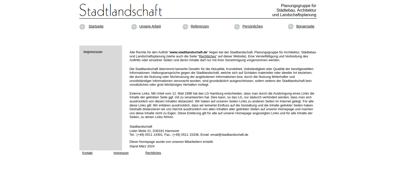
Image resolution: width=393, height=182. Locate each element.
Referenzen (200, 26)
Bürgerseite (305, 26)
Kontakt (87, 153)
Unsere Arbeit (150, 26)
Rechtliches (207, 56)
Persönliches (253, 26)
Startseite (96, 26)
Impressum (121, 153)
